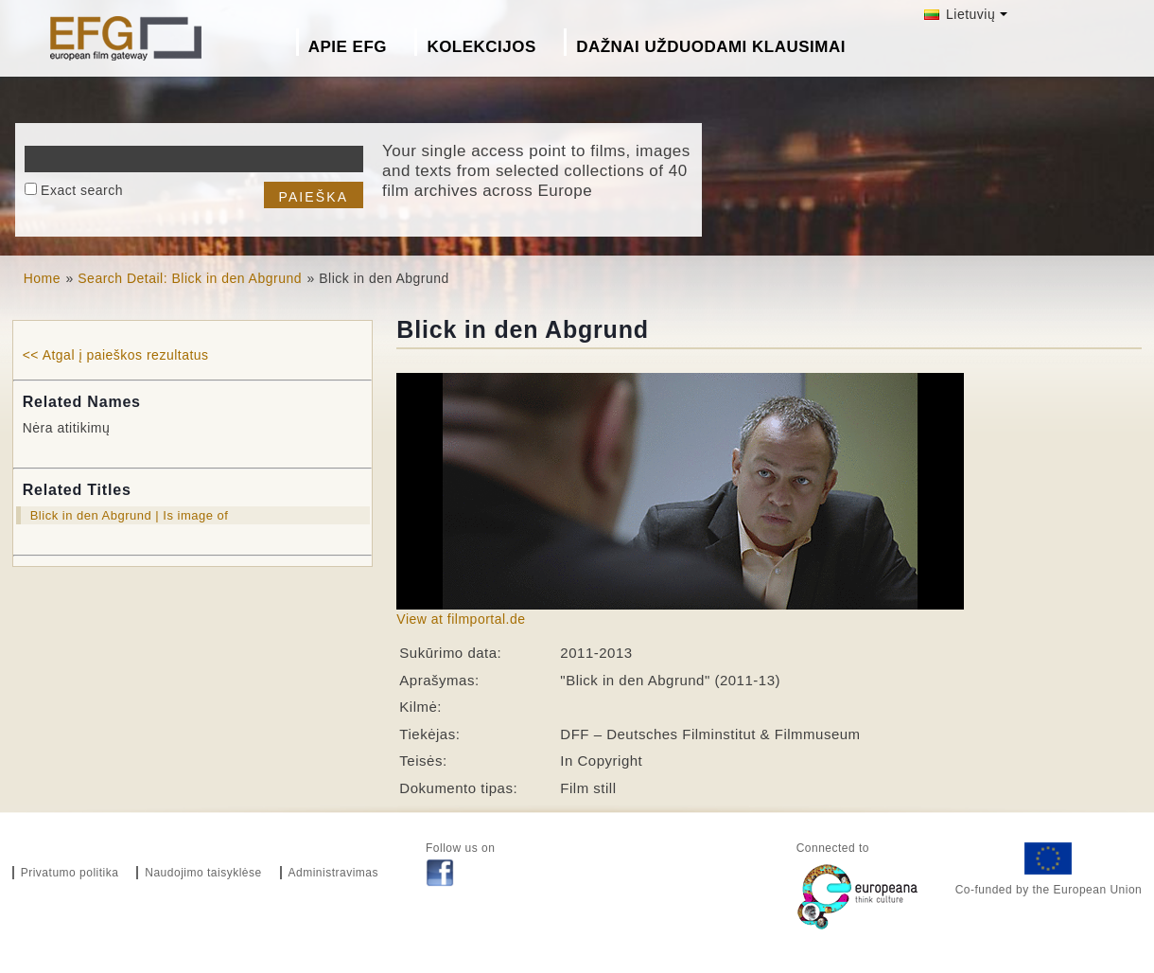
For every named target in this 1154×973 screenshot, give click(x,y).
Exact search (82, 190)
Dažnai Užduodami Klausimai (711, 47)
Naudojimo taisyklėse (203, 872)
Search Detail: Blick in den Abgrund (190, 278)
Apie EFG (347, 47)
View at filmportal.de (460, 619)
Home (42, 278)
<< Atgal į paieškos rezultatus (116, 355)
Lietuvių (960, 14)
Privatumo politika (70, 872)
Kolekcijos (481, 47)
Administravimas (333, 872)
